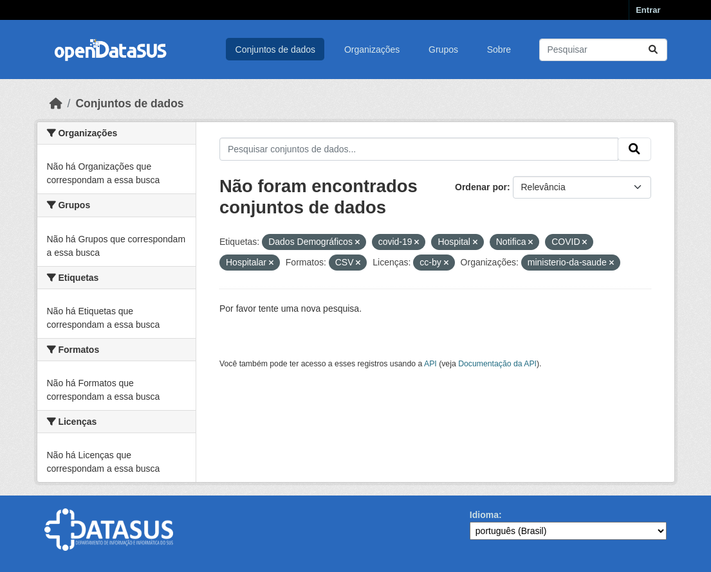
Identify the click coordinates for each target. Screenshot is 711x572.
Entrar (648, 10)
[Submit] (653, 50)
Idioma (484, 515)
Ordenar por (481, 187)
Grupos (443, 49)
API (430, 363)
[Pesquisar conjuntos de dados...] (603, 50)
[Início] (56, 103)
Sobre (499, 49)
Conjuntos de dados (275, 49)
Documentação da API (497, 363)
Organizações (372, 49)
